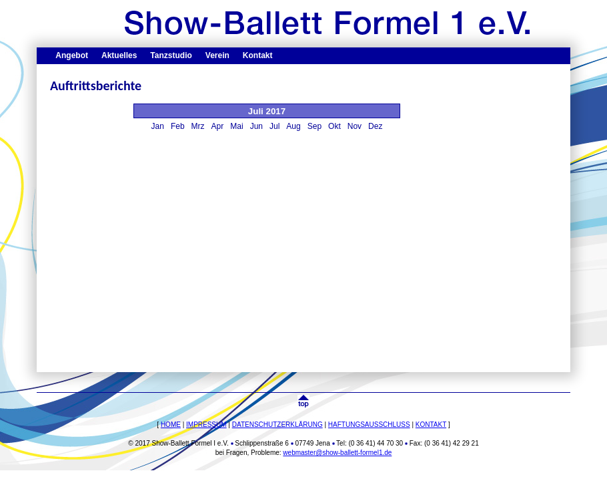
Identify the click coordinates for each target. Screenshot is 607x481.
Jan (157, 126)
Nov (355, 126)
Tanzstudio (170, 55)
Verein (217, 55)
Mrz (198, 126)
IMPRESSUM (206, 424)
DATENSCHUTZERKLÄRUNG (277, 424)
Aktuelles (119, 55)
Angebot (71, 55)
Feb (178, 126)
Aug (293, 126)
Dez (375, 126)
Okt (334, 126)
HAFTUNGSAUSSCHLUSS (369, 424)
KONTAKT (431, 424)
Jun (256, 126)
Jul (274, 126)
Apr (217, 126)
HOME (171, 424)
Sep (315, 126)
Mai (236, 126)
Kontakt (258, 55)
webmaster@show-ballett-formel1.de (337, 452)
